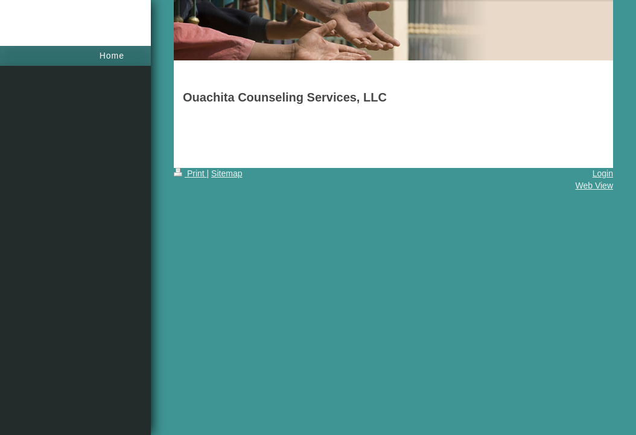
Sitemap (226, 173)
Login (603, 173)
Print (190, 173)
